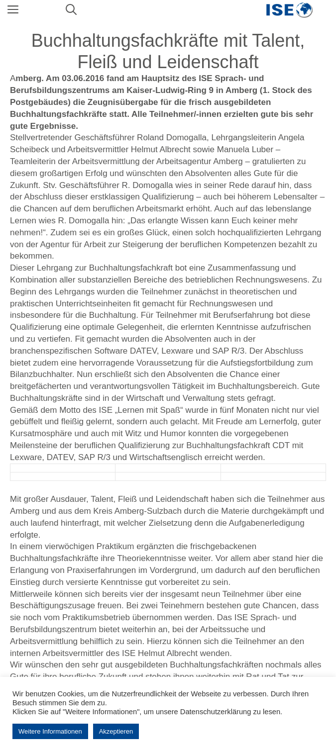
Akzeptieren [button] (116, 731)
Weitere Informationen (50, 731)
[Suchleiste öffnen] (71, 10)
